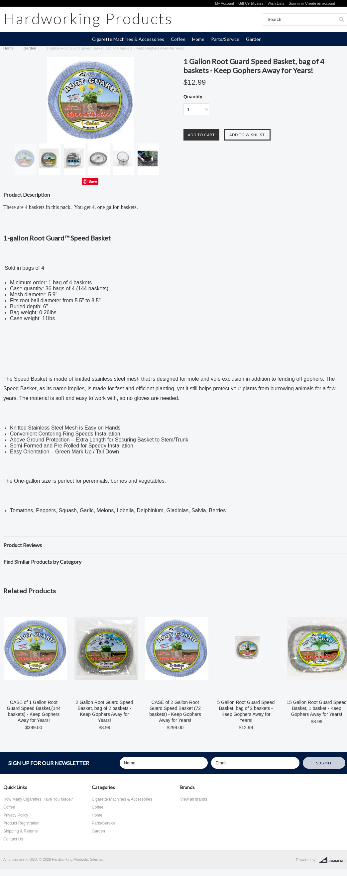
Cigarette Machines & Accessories (128, 39)
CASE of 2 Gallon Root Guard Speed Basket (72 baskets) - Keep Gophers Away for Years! (175, 711)
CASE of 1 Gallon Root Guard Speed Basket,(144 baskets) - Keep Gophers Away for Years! (33, 711)
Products (88, 18)
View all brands (193, 799)
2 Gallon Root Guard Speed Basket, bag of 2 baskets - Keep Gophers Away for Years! (104, 711)
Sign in (294, 3)
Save (92, 181)
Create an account (320, 3)
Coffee (178, 39)
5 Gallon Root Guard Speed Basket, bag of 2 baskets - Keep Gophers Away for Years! (246, 711)
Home (198, 39)
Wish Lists (276, 3)
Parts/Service (225, 39)
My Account (224, 3)
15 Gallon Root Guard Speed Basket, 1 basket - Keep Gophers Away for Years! (317, 708)
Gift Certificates (250, 3)
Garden (254, 39)
